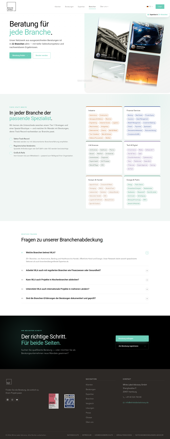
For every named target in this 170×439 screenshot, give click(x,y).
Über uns (104, 6)
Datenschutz (73, 435)
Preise (88, 412)
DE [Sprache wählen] (150, 6)
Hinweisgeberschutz (104, 435)
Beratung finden (20, 55)
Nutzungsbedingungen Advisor (149, 435)
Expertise (81, 6)
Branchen (92, 6)
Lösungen (90, 408)
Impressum (86, 435)
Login (160, 6)
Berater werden (42, 55)
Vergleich (90, 403)
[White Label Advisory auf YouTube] (17, 400)
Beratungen (69, 6)
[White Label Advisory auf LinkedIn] (7, 400)
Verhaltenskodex (124, 435)
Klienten (58, 6)
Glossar (89, 417)
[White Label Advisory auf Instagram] (12, 400)
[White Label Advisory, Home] (11, 6)
